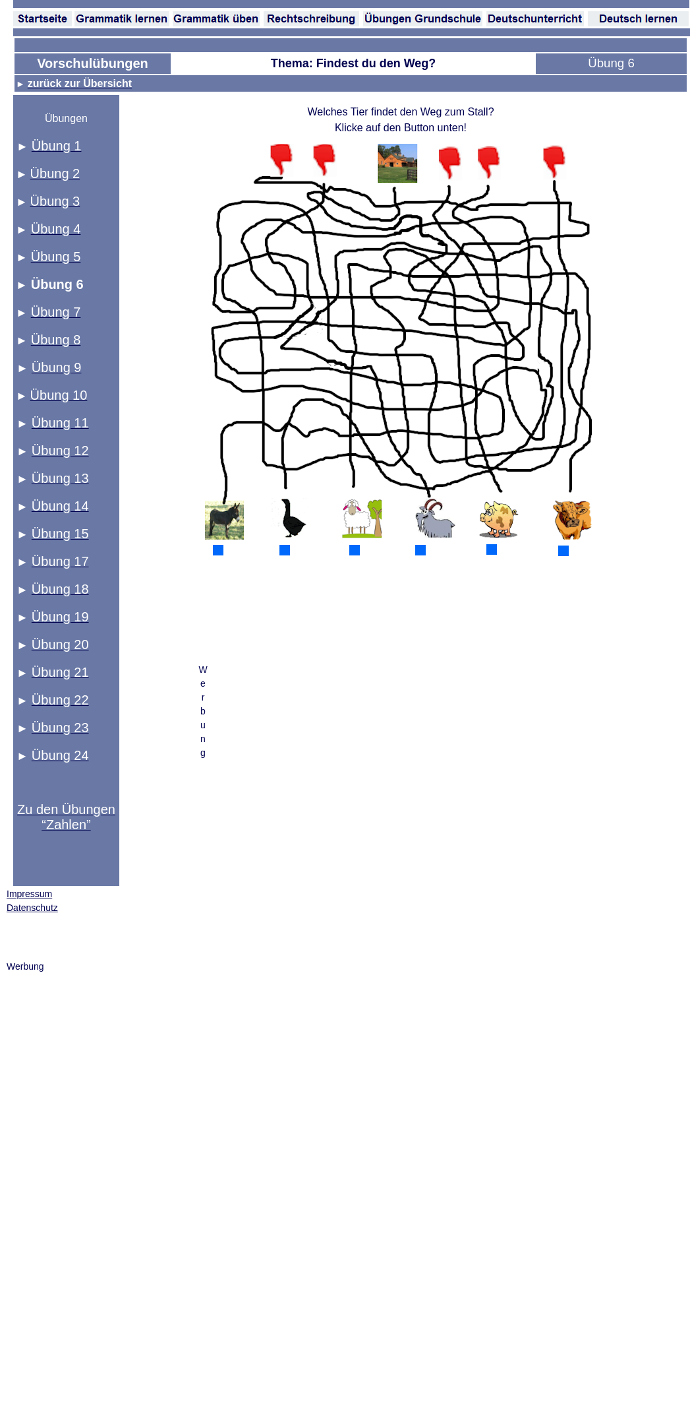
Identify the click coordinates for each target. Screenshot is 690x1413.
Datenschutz (32, 907)
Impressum (29, 894)
